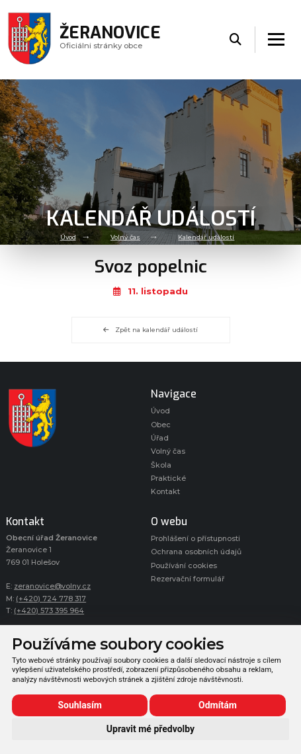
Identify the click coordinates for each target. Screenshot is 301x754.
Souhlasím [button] (80, 705)
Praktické (168, 478)
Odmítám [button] (217, 705)
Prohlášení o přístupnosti (195, 538)
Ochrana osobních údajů (196, 552)
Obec (161, 425)
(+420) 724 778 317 (51, 599)
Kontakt (165, 491)
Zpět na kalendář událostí (150, 329)
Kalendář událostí (206, 237)
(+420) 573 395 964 (49, 611)
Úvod (68, 237)
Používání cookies (184, 566)
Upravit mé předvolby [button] (150, 729)
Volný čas (125, 237)
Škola (161, 465)
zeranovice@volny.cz (52, 586)
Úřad (160, 438)
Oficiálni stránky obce (110, 39)
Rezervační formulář (187, 579)
